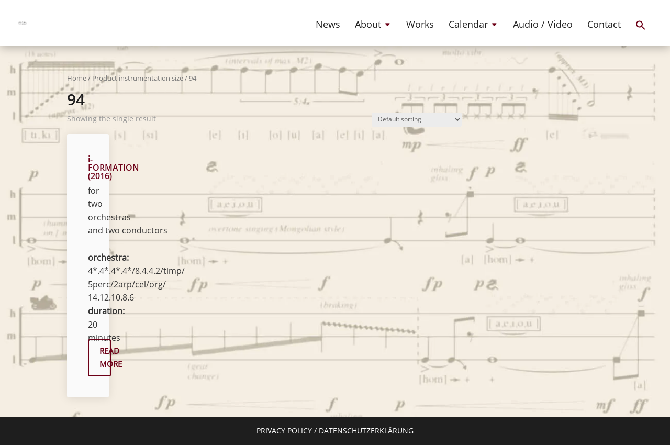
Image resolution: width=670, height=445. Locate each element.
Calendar (468, 25)
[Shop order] (417, 120)
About (368, 25)
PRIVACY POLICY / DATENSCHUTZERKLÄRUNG (335, 431)
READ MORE (105, 358)
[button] (640, 34)
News (328, 25)
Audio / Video (543, 25)
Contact (604, 25)
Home (76, 78)
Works (420, 25)
